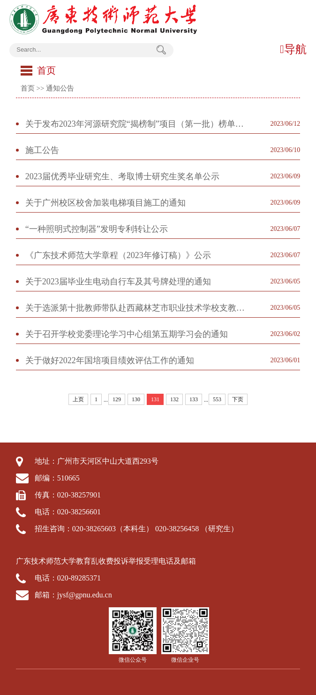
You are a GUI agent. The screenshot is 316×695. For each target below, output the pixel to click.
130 (136, 399)
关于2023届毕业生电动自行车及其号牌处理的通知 (118, 281)
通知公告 (60, 88)
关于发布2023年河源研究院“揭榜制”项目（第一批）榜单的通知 (137, 124)
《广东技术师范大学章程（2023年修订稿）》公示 (118, 255)
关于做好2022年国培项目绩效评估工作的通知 (109, 360)
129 (117, 399)
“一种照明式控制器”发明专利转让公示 (96, 229)
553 (217, 399)
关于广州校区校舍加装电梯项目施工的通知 (105, 202)
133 (193, 399)
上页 (78, 399)
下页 (237, 399)
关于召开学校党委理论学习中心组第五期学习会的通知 (126, 334)
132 (174, 399)
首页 (28, 88)
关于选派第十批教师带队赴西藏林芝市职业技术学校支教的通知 (137, 308)
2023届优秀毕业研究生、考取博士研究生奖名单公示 (122, 176)
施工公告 (42, 150)
